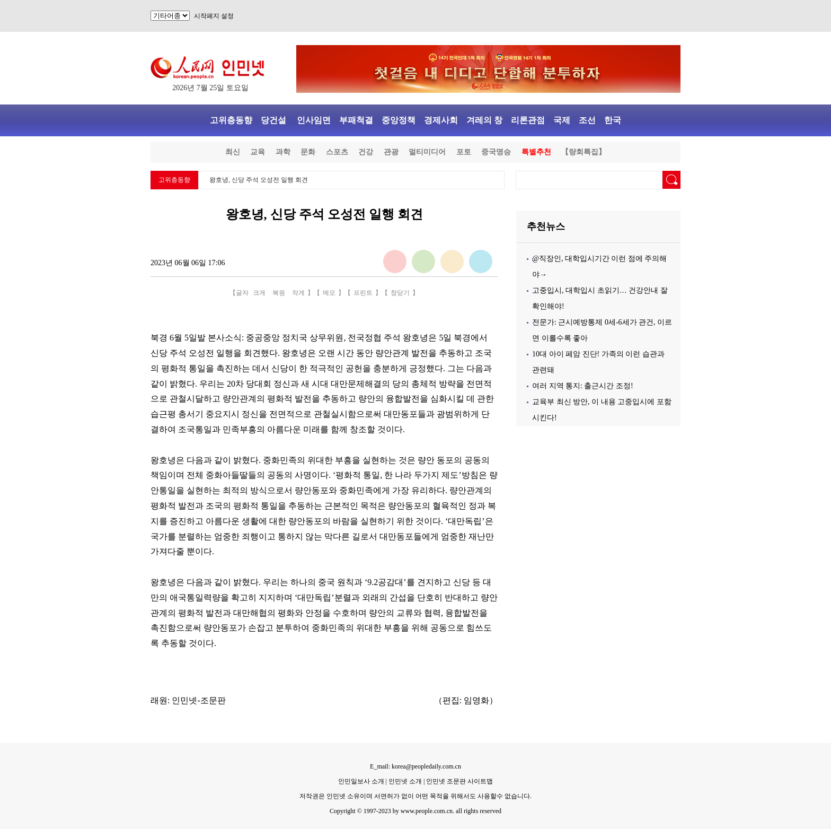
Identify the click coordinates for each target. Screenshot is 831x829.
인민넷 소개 (404, 781)
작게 (298, 292)
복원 (278, 292)
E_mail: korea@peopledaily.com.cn (415, 766)
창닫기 (400, 292)
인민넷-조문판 (198, 700)
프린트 (363, 292)
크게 (259, 292)
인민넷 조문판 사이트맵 (459, 781)
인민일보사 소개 (361, 781)
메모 (329, 292)
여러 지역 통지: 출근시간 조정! (582, 386)
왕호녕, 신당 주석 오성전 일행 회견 (258, 180)
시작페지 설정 (214, 16)
